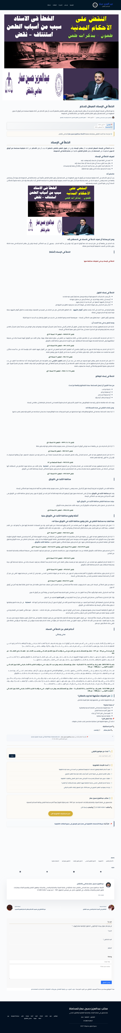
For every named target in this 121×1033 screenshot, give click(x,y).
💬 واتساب (97, 730)
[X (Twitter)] (74, 872)
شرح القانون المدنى (90, 861)
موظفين (56, 1016)
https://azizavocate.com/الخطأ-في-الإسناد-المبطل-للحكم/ (45, 737)
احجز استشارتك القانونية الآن (60, 813)
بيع (8, 1016)
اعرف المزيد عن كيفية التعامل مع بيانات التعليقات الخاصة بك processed (53, 989)
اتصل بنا (60, 5)
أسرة (32, 1016)
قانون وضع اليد (66, 861)
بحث (12, 756)
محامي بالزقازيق (28, 1018)
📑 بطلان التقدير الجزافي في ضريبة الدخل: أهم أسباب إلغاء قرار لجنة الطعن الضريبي (88, 774)
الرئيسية (72, 5)
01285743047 (100, 807)
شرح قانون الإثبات (77, 861)
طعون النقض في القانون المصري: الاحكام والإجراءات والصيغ (73, 117)
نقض (22, 1016)
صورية (35, 1018)
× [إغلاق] (112, 736)
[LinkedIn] (20, 872)
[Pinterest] (47, 872)
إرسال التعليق (106, 982)
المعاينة (28, 602)
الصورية (100, 861)
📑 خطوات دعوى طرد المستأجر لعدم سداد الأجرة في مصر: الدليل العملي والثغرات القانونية (86, 778)
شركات (41, 1016)
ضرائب (46, 1016)
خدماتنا (49, 5)
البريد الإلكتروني (107, 939)
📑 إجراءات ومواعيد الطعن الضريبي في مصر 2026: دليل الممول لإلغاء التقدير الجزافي (88, 787)
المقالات (55, 5)
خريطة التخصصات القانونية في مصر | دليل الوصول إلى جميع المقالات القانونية (79, 823)
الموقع (110, 948)
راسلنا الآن (84, 807)
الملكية (45, 466)
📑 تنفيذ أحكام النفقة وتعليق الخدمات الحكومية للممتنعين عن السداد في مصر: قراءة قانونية (85, 769)
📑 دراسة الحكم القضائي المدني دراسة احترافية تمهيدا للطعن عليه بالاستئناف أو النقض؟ (87, 783)
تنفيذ (36, 1016)
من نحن (66, 5)
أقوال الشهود (77, 309)
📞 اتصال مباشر (108, 730)
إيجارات (27, 1016)
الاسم (110, 931)
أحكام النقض (109, 861)
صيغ (51, 1016)
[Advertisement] (63, 277)
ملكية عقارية (55, 861)
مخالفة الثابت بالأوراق (42, 542)
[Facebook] (100, 872)
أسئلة (40, 1018)
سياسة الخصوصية (15, 1016)
